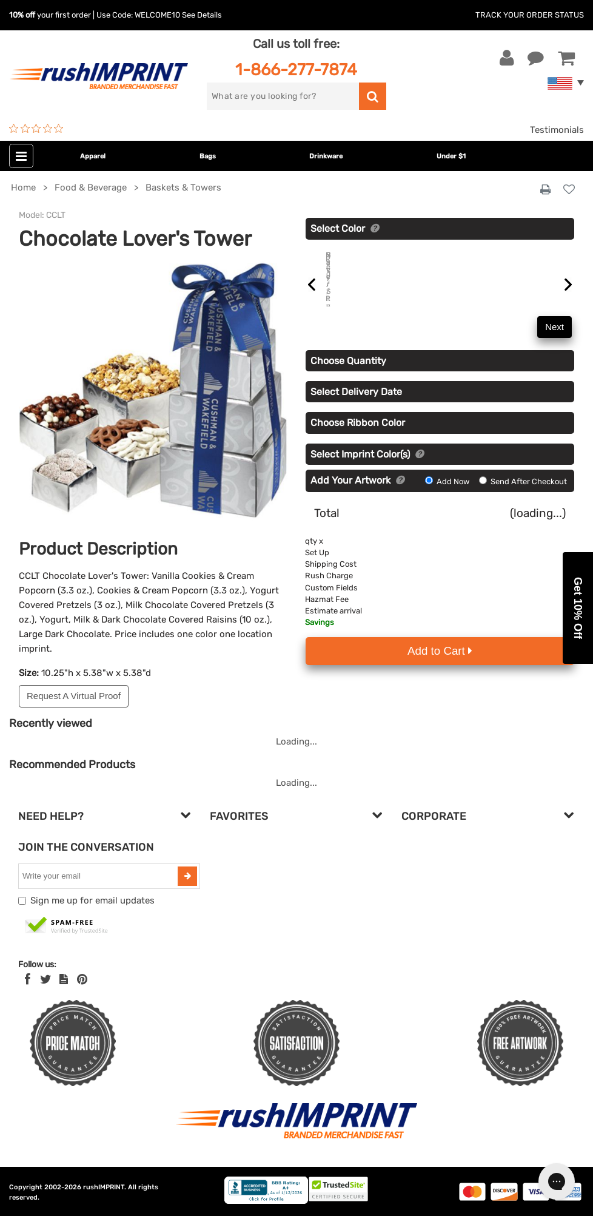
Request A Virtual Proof (74, 696)
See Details (202, 14)
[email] (99, 876)
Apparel (93, 156)
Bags (207, 156)
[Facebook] (27, 979)
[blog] (63, 979)
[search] (283, 96)
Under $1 (451, 156)
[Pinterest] (82, 979)
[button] (578, 608)
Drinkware (326, 156)
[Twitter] (46, 979)
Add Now (448, 495)
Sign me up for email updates (92, 900)
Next (554, 341)
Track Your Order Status (529, 14)
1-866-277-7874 (296, 69)
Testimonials (557, 129)
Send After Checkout (523, 495)
